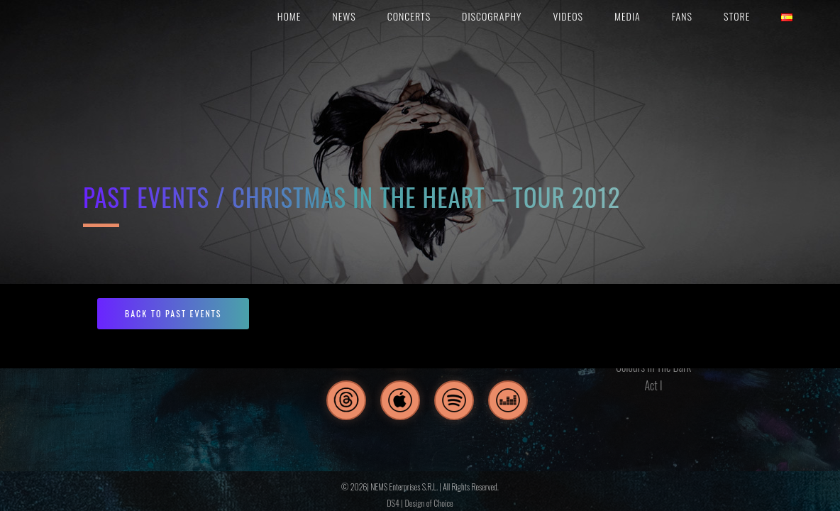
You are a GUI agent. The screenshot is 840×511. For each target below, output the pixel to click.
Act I (653, 385)
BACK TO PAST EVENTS (173, 313)
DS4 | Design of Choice (420, 503)
